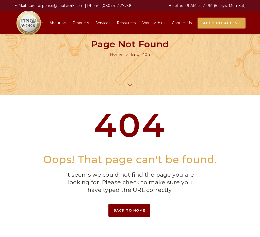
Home (116, 54)
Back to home (129, 210)
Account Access (221, 23)
